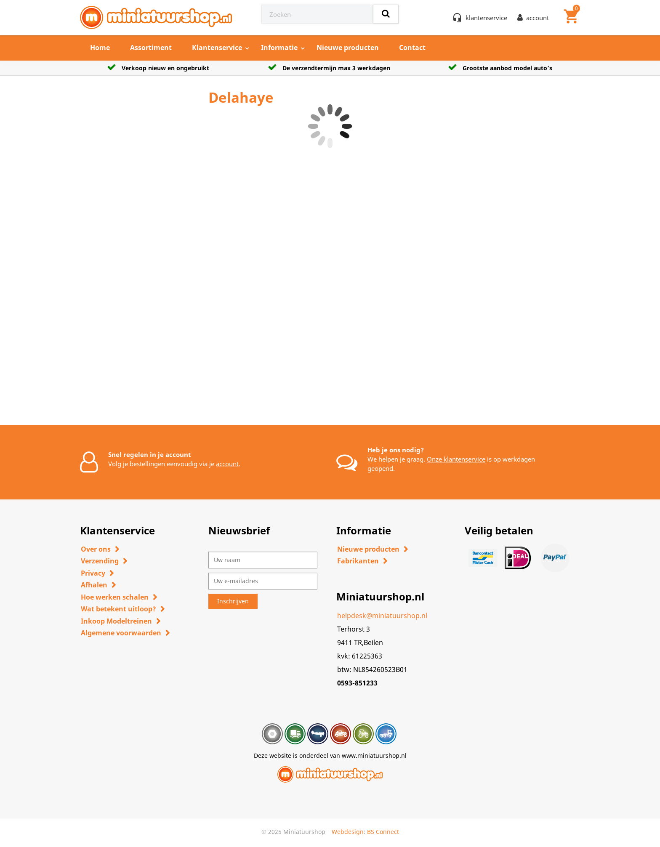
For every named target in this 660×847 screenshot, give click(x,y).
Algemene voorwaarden (121, 632)
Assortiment (151, 47)
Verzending (100, 561)
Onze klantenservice (456, 459)
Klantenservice (217, 47)
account (227, 463)
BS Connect (383, 832)
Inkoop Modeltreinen (116, 621)
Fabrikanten (358, 561)
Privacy (93, 573)
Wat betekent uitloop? (118, 608)
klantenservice (486, 17)
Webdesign (348, 832)
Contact (412, 47)
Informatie (279, 47)
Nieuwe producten (348, 47)
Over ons (96, 549)
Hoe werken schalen (115, 597)
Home (100, 47)
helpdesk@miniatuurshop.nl (382, 615)
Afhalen (94, 584)
